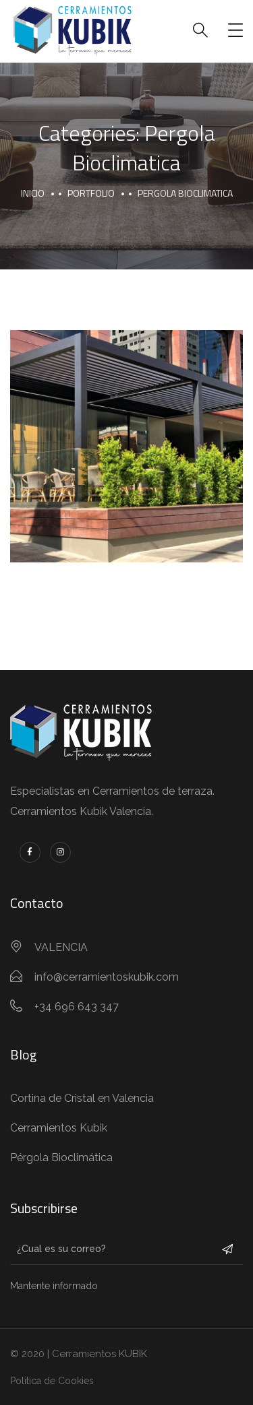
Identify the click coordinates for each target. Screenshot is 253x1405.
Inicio (33, 193)
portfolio (91, 193)
